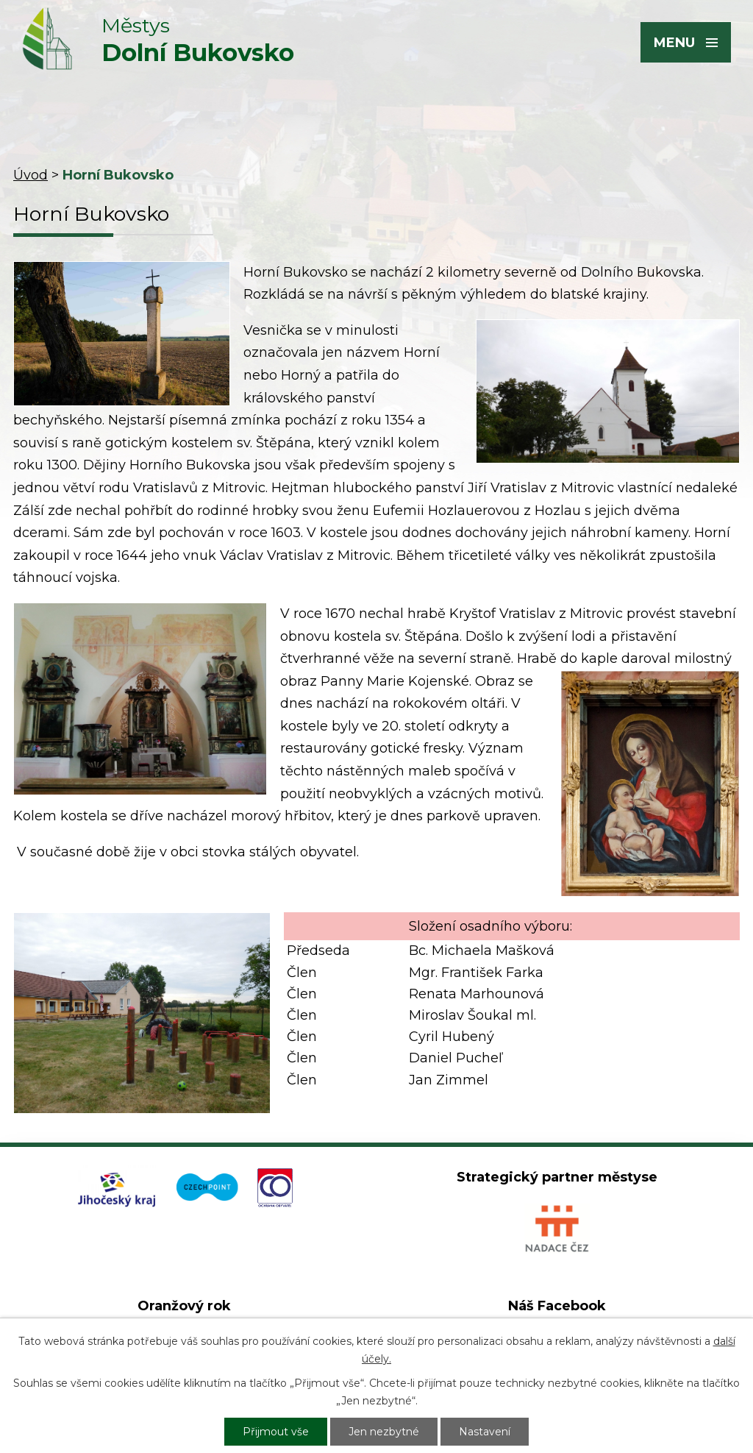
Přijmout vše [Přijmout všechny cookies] (276, 1431)
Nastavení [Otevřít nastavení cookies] (484, 1431)
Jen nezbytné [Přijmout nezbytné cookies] (384, 1431)
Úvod (30, 175)
